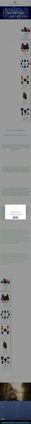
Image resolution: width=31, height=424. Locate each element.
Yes (14, 217)
